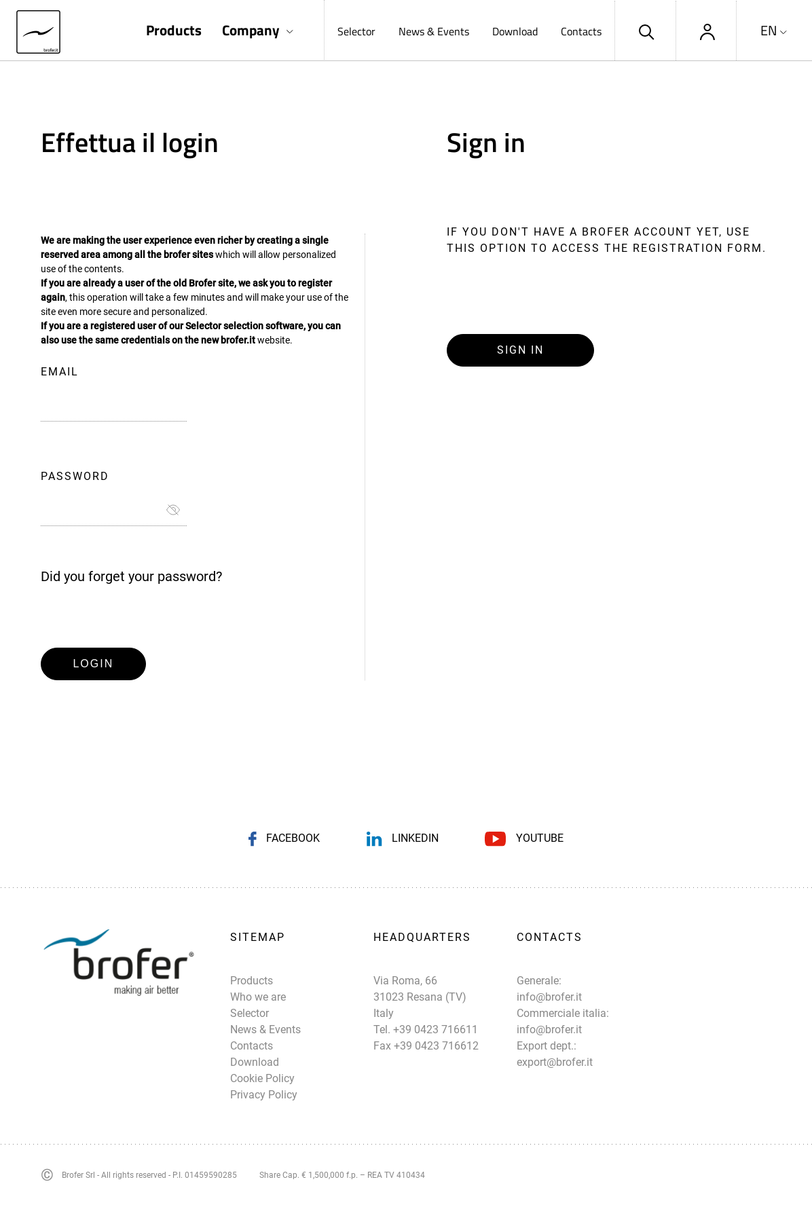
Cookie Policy (262, 1078)
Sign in (520, 350)
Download (515, 31)
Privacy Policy (263, 1094)
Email (60, 371)
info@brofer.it (549, 996)
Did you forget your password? (131, 576)
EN (768, 30)
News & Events (434, 31)
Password (75, 476)
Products (174, 30)
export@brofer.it (555, 1062)
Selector (356, 31)
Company (251, 30)
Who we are (258, 996)
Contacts (581, 31)
